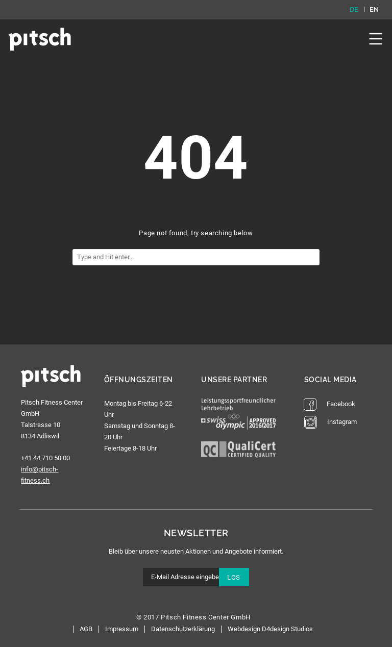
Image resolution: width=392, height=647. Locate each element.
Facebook (329, 404)
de (354, 10)
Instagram (330, 422)
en (374, 10)
